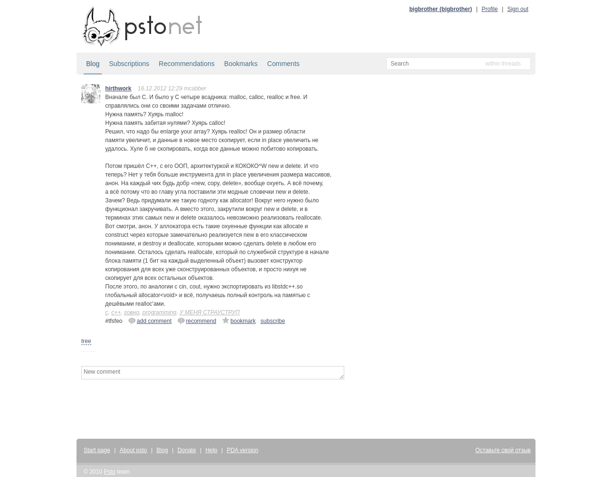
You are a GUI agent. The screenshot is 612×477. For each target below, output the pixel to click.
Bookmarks (241, 63)
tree (86, 341)
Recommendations (187, 63)
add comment (150, 320)
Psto (109, 471)
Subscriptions (129, 63)
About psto (133, 450)
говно (131, 312)
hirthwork (118, 88)
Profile (489, 9)
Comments (283, 63)
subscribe (273, 321)
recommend (196, 320)
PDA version (242, 450)
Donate (186, 450)
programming (159, 312)
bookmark (239, 320)
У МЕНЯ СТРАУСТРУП (209, 312)
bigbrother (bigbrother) (440, 9)
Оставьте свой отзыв (503, 450)
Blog (92, 63)
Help (212, 450)
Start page (97, 450)
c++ (116, 312)
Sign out (517, 9)
